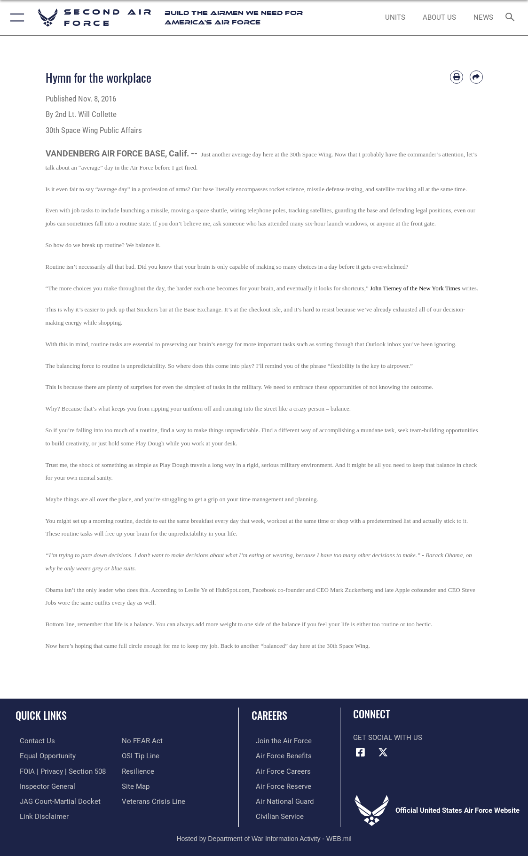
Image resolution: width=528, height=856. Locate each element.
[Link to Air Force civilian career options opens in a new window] (275, 814)
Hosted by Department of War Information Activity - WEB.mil (263, 835)
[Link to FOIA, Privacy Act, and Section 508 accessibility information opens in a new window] (59, 770)
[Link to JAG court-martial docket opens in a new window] (56, 799)
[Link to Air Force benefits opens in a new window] (279, 755)
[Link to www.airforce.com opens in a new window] (279, 741)
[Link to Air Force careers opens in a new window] (279, 770)
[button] (15, 17)
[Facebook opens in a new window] (360, 752)
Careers (269, 715)
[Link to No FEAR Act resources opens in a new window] (142, 741)
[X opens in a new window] (383, 752)
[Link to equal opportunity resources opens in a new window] (43, 755)
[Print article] (456, 77)
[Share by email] (476, 77)
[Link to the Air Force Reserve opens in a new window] (279, 785)
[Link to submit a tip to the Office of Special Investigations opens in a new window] (140, 755)
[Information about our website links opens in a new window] (40, 814)
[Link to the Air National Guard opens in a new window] (280, 799)
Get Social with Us (387, 737)
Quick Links (41, 715)
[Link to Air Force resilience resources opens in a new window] (138, 770)
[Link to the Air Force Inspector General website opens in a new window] (43, 785)
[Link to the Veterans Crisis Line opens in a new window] (153, 799)
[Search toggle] (512, 17)
